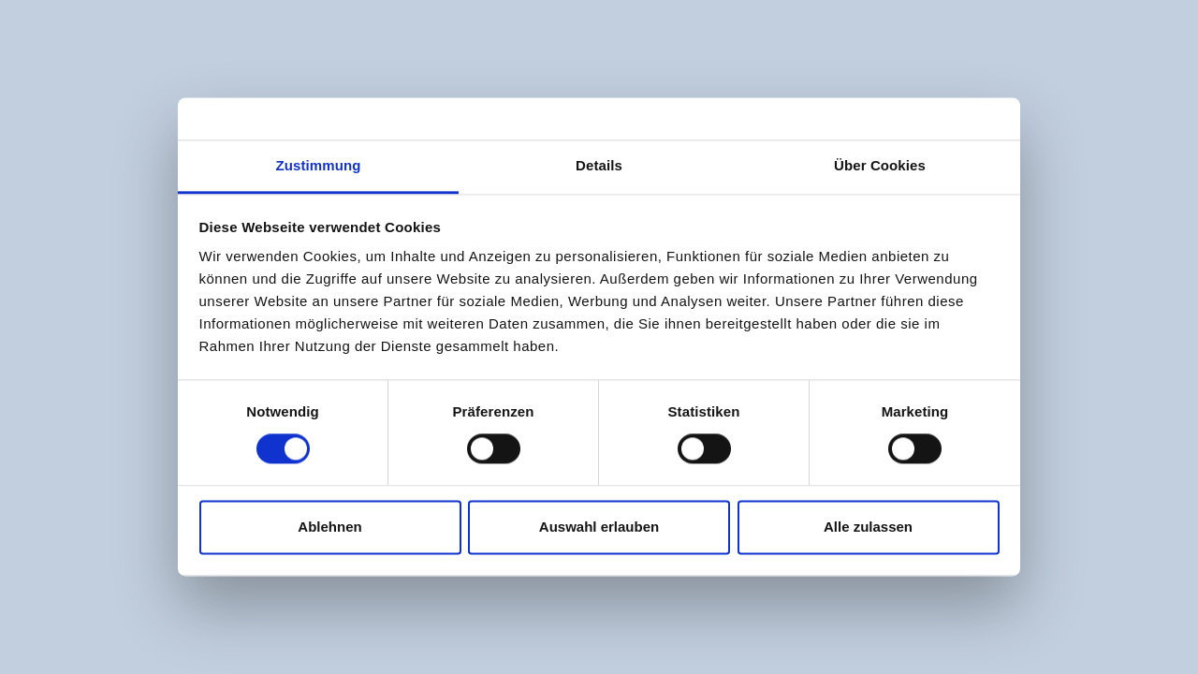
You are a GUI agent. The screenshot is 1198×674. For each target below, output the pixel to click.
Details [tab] (599, 165)
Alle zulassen (868, 527)
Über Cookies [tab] (880, 165)
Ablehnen (329, 527)
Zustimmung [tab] (318, 165)
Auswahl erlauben (599, 527)
